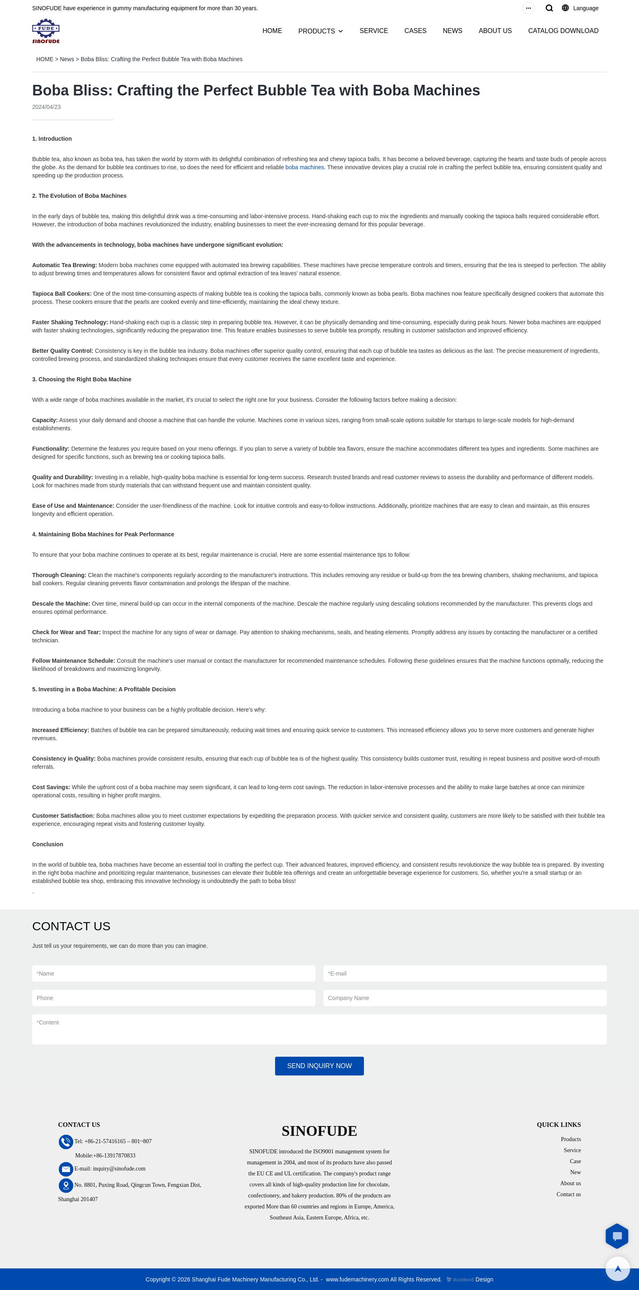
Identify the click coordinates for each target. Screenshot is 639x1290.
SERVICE (374, 30)
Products (571, 1139)
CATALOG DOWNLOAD (563, 30)
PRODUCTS (316, 31)
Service (572, 1150)
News (67, 59)
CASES (415, 30)
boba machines (305, 167)
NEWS (453, 30)
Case (575, 1161)
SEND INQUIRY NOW (319, 1065)
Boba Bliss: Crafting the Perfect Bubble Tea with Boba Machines (161, 59)
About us (570, 1183)
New (575, 1172)
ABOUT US (495, 30)
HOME (272, 30)
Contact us (569, 1194)
